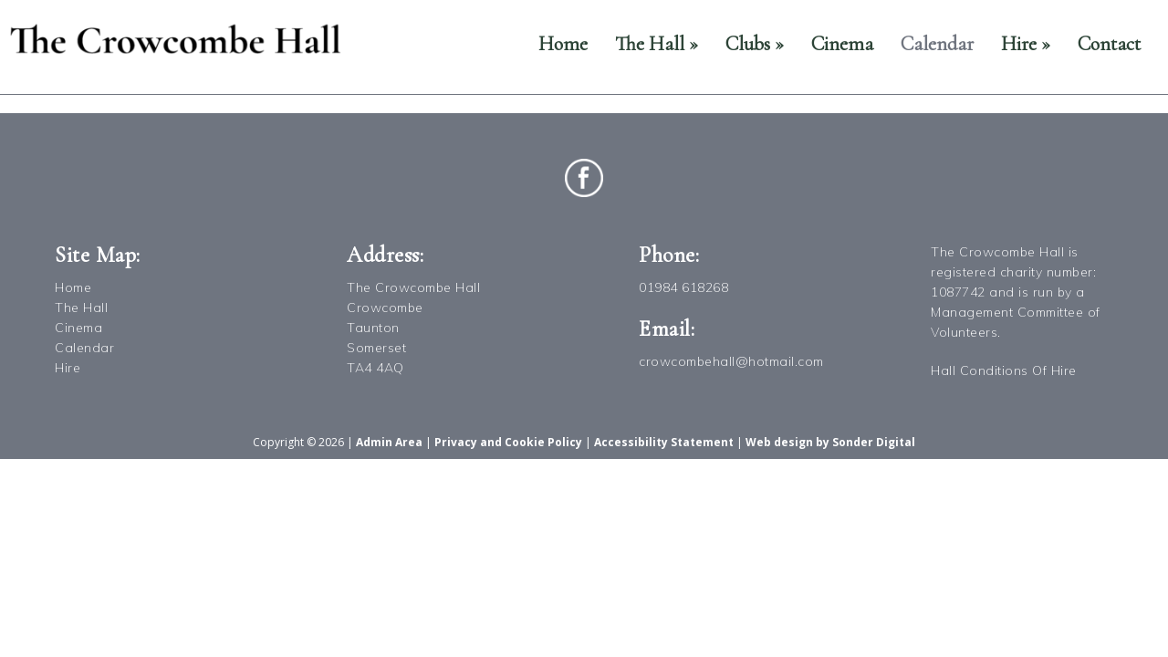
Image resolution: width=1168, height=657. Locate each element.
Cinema (842, 44)
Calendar (937, 44)
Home (563, 44)
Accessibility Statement (664, 442)
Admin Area (389, 442)
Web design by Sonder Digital (830, 442)
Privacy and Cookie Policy (508, 442)
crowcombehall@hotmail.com (731, 361)
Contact (1109, 44)
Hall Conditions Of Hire (1004, 370)
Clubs (754, 44)
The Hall (656, 44)
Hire (1025, 44)
